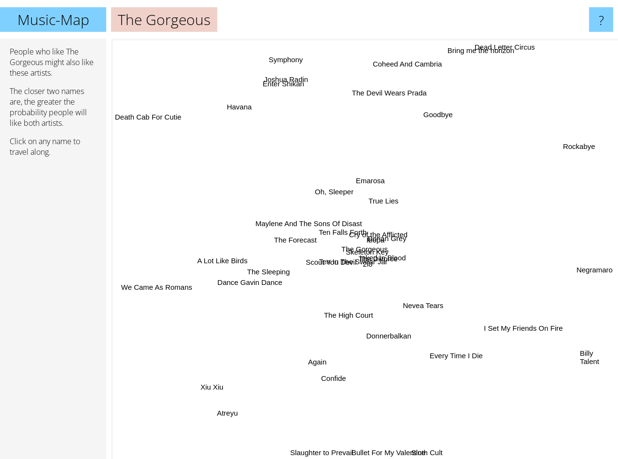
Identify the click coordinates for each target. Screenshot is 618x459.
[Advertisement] (53, 312)
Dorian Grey (392, 235)
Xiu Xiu (228, 368)
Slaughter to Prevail (323, 452)
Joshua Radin (297, 104)
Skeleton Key (366, 250)
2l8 (367, 260)
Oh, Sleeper (328, 186)
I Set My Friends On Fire (500, 317)
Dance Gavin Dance (245, 303)
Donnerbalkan (387, 327)
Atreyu (215, 405)
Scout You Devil (287, 261)
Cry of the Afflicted (396, 248)
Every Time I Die (457, 346)
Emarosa (385, 184)
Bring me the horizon (492, 55)
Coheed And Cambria (404, 66)
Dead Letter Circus (498, 45)
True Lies (379, 207)
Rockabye (565, 166)
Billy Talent (589, 351)
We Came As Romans (165, 295)
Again (318, 367)
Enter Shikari (277, 85)
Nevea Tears (413, 299)
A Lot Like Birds (234, 257)
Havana (244, 126)
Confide (337, 376)
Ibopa (377, 192)
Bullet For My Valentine (386, 452)
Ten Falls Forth (312, 220)
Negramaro (585, 269)
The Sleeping (262, 273)
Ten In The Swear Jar (345, 274)
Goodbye (430, 124)
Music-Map (53, 19)
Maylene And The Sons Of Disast (309, 228)
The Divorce (405, 280)
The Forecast (305, 237)
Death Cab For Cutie (173, 136)
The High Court (347, 310)
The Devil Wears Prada (400, 83)
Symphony (287, 76)
